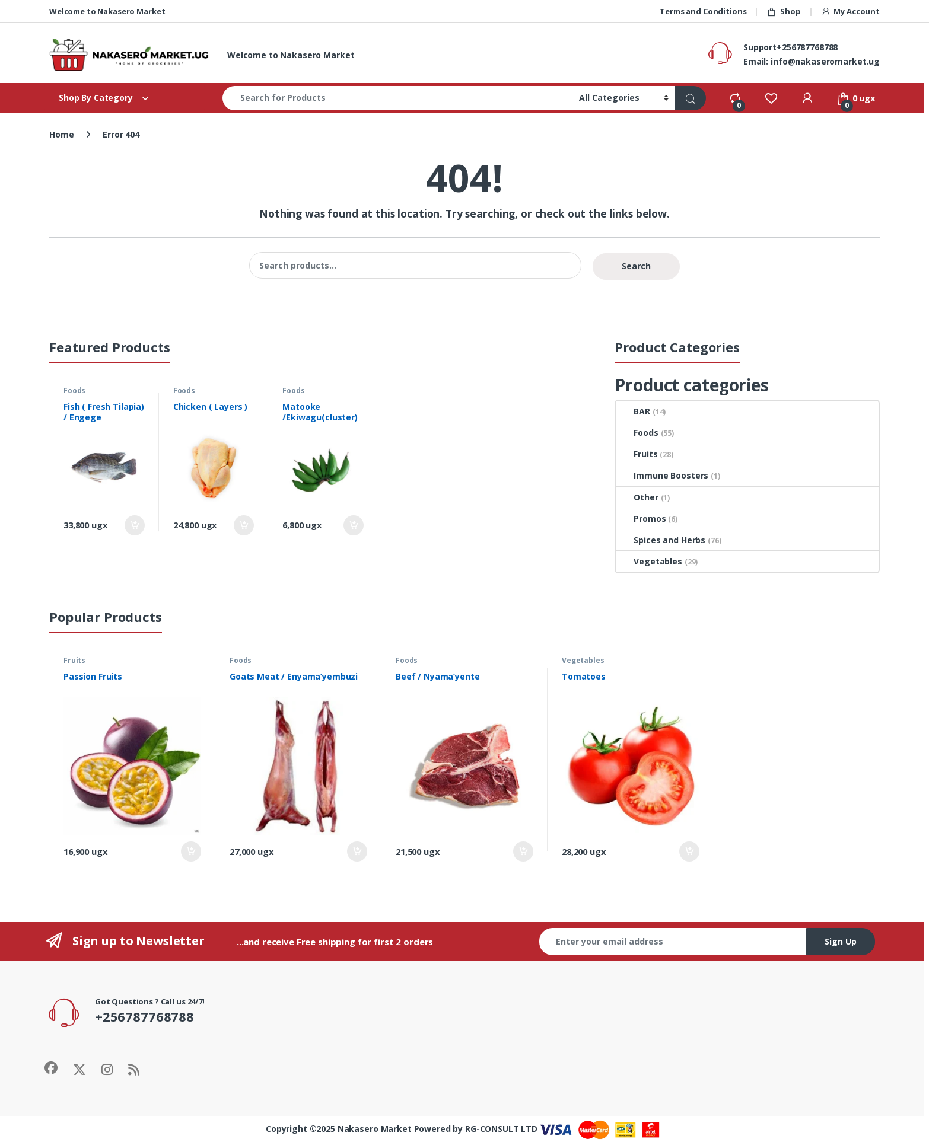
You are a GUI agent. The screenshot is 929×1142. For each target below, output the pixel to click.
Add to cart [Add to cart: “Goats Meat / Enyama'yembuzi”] (357, 851)
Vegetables (649, 561)
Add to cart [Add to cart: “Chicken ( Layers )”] (244, 525)
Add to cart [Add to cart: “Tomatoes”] (689, 851)
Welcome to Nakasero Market (107, 11)
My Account (850, 11)
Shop (783, 11)
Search (636, 266)
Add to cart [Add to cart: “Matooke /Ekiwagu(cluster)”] (353, 525)
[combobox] (397, 98)
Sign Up (841, 941)
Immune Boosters (662, 475)
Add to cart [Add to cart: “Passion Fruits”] (191, 851)
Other (637, 497)
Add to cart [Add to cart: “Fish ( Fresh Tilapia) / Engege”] (135, 525)
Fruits (636, 454)
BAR (633, 411)
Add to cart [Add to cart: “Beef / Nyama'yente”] (523, 851)
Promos (641, 518)
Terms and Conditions (703, 11)
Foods (74, 390)
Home (61, 134)
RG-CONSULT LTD (501, 1128)
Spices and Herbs (660, 540)
